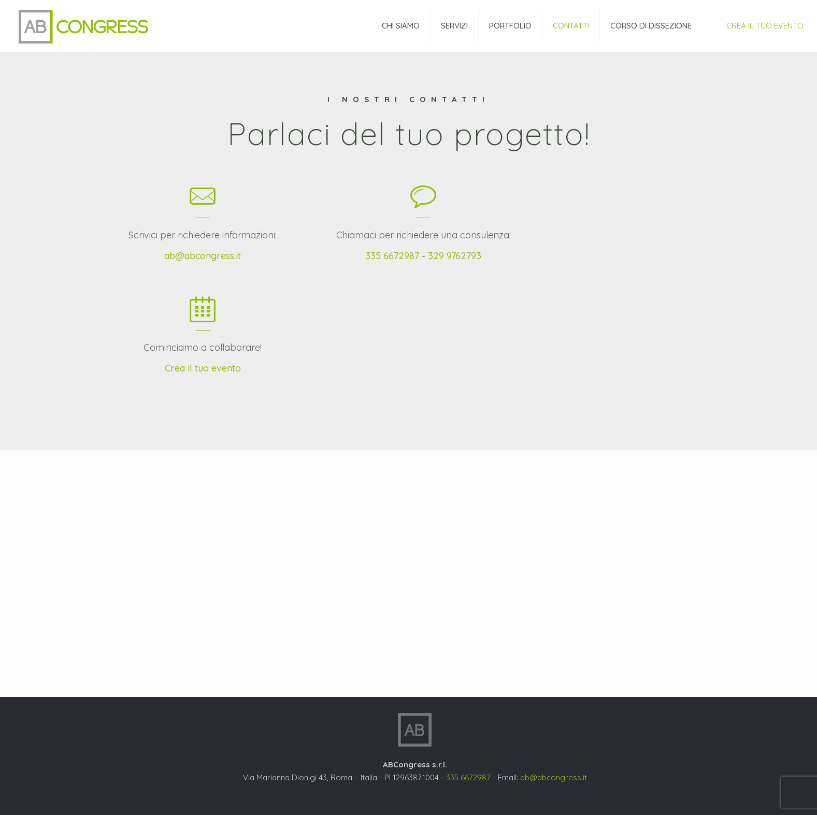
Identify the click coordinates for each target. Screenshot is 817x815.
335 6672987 (392, 256)
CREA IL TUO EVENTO (765, 26)
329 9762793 (454, 256)
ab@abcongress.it (202, 256)
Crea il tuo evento (203, 368)
